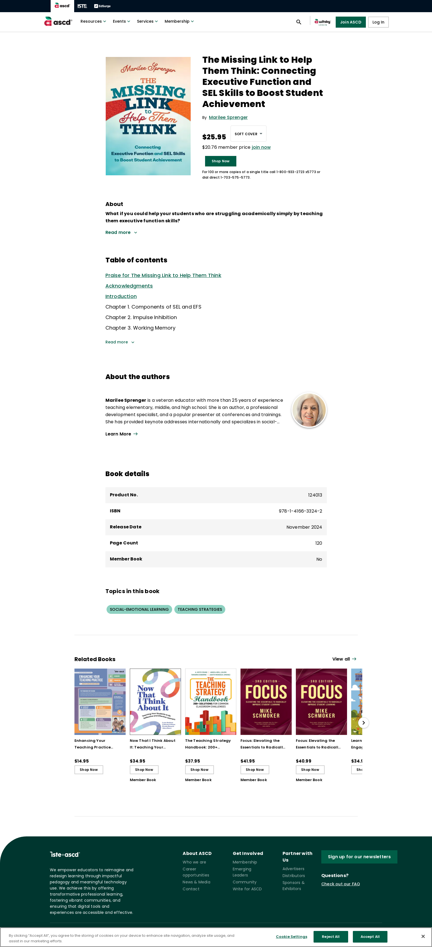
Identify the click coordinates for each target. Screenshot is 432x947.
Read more (119, 342)
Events (122, 21)
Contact (191, 889)
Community (245, 882)
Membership (180, 21)
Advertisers (293, 869)
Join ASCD (350, 22)
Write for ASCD (247, 889)
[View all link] (345, 659)
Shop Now (221, 161)
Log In (378, 22)
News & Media (196, 882)
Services (148, 21)
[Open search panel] (299, 22)
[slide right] (363, 722)
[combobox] (248, 133)
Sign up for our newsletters (359, 857)
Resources (94, 21)
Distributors (294, 875)
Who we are (194, 862)
